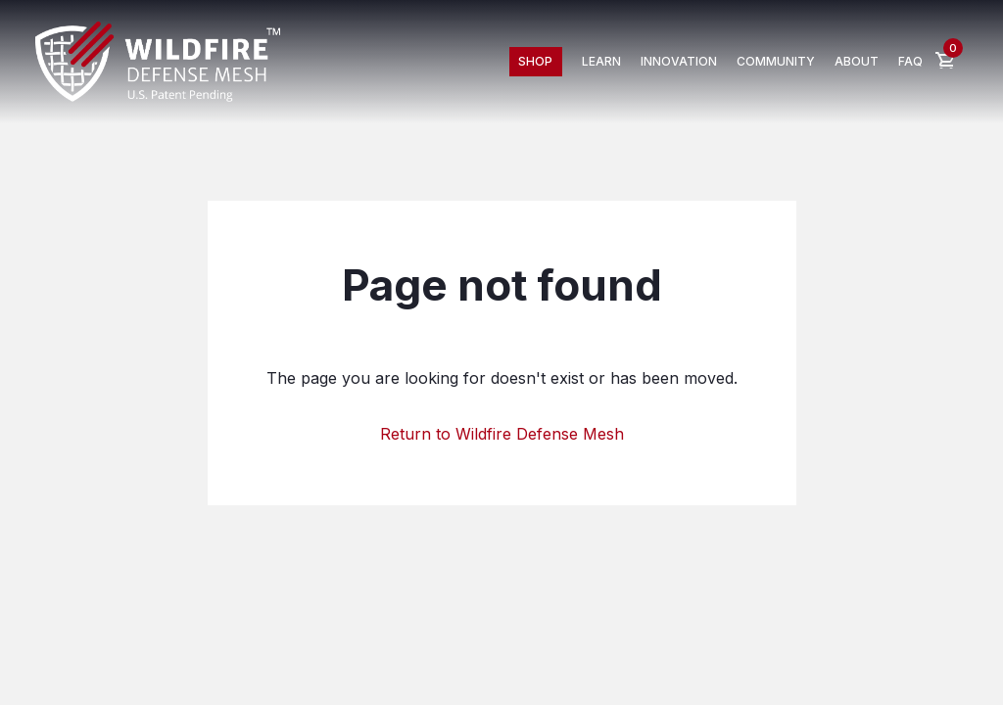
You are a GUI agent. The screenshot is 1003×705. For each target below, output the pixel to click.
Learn (601, 61)
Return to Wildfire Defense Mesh (502, 434)
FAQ (910, 61)
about (857, 61)
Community (776, 61)
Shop (535, 61)
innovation (679, 61)
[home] (157, 62)
